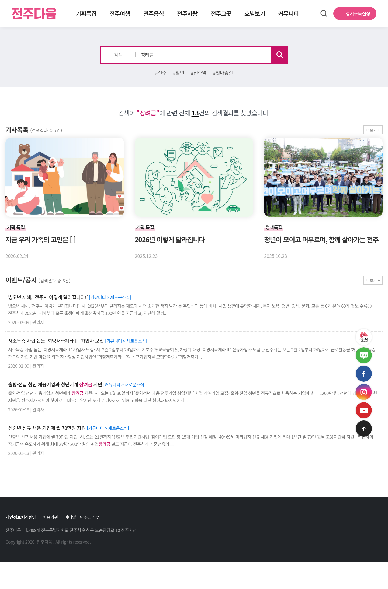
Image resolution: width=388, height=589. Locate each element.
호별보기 (254, 13)
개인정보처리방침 (20, 517)
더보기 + (373, 130)
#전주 (161, 72)
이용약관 (50, 517)
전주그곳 (221, 13)
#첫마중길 (223, 72)
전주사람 (187, 13)
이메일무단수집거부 (81, 517)
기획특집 (86, 13)
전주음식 (153, 13)
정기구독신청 (358, 13)
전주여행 (119, 13)
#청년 (178, 72)
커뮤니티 (288, 13)
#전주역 (198, 72)
